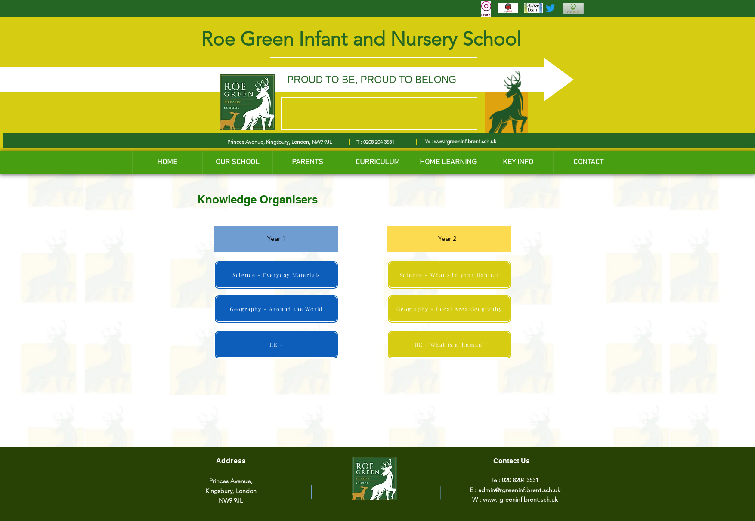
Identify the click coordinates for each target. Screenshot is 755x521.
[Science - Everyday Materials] (276, 275)
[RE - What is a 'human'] (449, 344)
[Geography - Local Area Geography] (449, 309)
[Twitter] (550, 8)
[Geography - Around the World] (276, 309)
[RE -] (276, 344)
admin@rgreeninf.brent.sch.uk (519, 490)
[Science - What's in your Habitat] (449, 275)
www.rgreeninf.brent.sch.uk (465, 141)
